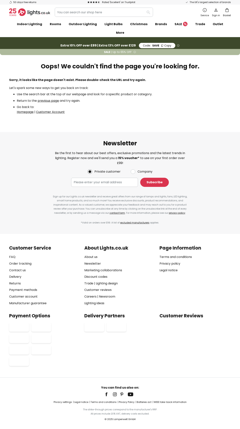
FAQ (12, 257)
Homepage (25, 112)
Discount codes (95, 277)
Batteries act (144, 402)
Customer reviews (98, 290)
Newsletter (92, 263)
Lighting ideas (94, 303)
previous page (48, 100)
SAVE (157, 45)
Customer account (23, 296)
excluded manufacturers (134, 222)
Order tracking (20, 263)
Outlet (218, 24)
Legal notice (168, 270)
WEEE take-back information (170, 402)
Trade (200, 24)
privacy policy (177, 212)
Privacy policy (169, 263)
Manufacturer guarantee (28, 303)
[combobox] (104, 12)
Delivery (15, 277)
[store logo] (29, 12)
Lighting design (107, 283)
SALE (181, 24)
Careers (90, 296)
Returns (15, 283)
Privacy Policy (126, 402)
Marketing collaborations (103, 270)
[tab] (45, 275)
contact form (117, 212)
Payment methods (23, 290)
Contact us (17, 270)
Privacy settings (63, 402)
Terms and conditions (175, 257)
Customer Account (50, 112)
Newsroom (107, 296)
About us (90, 257)
